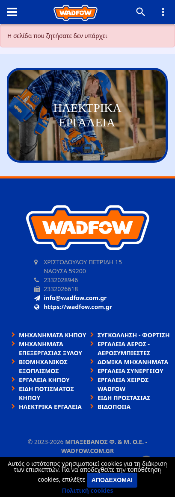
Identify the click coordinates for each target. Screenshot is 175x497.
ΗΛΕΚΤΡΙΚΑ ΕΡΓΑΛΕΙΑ (50, 407)
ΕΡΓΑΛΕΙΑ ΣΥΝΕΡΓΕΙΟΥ (130, 371)
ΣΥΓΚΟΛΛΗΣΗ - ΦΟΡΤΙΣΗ (134, 335)
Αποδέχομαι (112, 480)
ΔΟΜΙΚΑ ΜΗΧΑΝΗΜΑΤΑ (133, 362)
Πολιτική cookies (87, 490)
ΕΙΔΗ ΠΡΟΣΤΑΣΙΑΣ (124, 398)
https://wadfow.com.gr (73, 307)
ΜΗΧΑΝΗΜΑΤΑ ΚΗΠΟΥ (52, 335)
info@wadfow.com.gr (70, 298)
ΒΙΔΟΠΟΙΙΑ (114, 407)
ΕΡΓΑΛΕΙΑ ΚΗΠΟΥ (44, 380)
